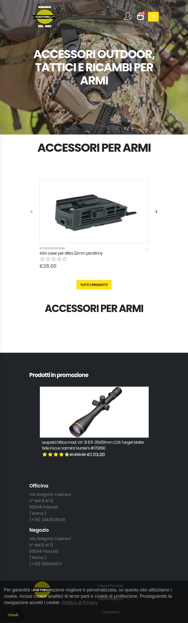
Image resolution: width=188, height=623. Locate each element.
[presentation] (32, 177)
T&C (110, 568)
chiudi (13, 615)
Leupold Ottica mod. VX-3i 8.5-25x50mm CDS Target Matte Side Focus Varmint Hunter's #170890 (93, 375)
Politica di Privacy (80, 602)
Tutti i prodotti (94, 215)
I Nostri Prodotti (110, 515)
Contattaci (110, 542)
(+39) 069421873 (45, 494)
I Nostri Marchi (110, 528)
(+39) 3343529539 (47, 449)
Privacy (110, 555)
